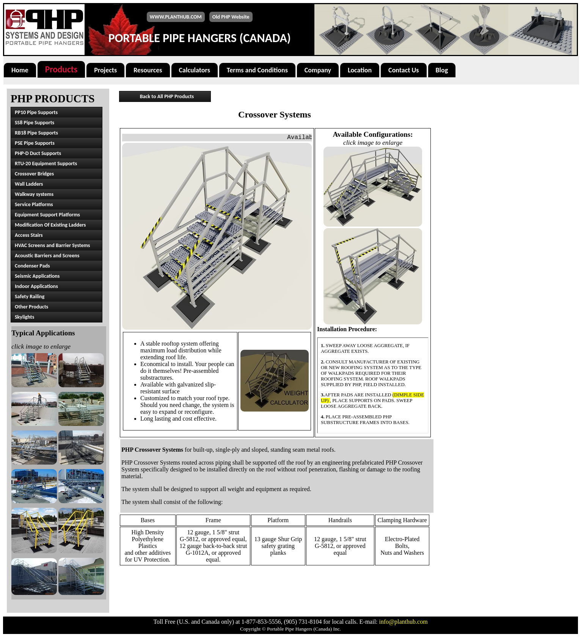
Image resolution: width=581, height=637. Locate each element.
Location (360, 70)
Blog (442, 70)
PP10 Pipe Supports (36, 112)
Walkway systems (34, 194)
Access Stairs (29, 235)
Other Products (31, 307)
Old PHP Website (231, 17)
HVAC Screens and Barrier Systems (52, 245)
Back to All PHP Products (167, 96)
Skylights (24, 317)
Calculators (194, 70)
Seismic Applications (37, 276)
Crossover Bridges (34, 174)
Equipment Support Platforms (47, 214)
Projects (105, 70)
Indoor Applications (36, 286)
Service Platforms (34, 204)
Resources (147, 70)
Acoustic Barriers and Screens (47, 255)
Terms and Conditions (257, 70)
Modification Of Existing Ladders (50, 225)
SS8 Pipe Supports (34, 122)
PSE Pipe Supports (35, 143)
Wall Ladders (29, 184)
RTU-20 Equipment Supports (46, 163)
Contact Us (403, 70)
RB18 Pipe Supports (36, 133)
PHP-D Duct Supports (38, 153)
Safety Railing (30, 296)
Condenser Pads (32, 266)
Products (61, 69)
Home (19, 70)
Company (318, 70)
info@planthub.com (403, 621)
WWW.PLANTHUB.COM (176, 17)
